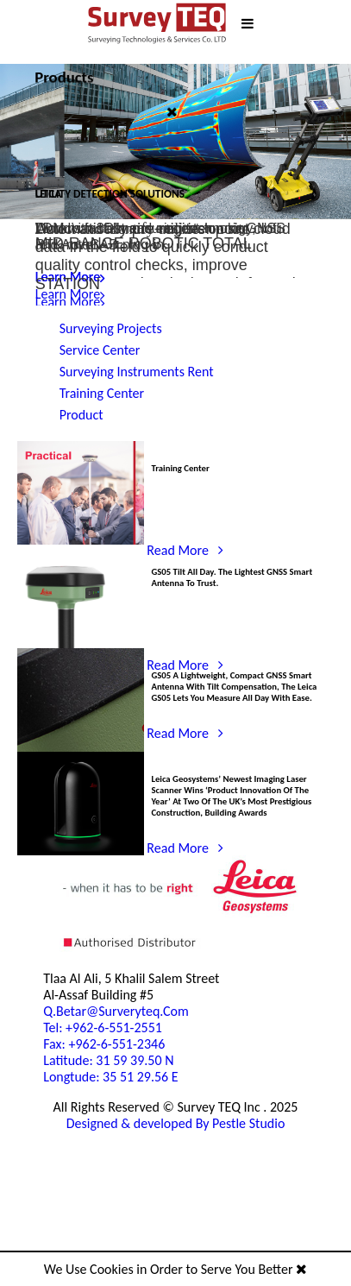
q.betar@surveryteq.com (79, 1126)
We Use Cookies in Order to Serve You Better (175, 1270)
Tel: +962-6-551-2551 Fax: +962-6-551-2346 (69, 1166)
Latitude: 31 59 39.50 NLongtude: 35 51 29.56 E (75, 1213)
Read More (84, 300)
